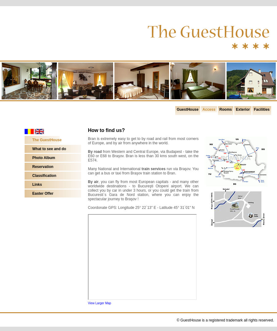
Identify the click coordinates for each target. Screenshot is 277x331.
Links (37, 184)
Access (209, 109)
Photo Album (43, 158)
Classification (44, 175)
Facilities (262, 109)
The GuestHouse (46, 140)
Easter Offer (42, 193)
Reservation (42, 167)
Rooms (226, 109)
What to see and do (49, 149)
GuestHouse (188, 109)
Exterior (243, 109)
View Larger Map (99, 303)
